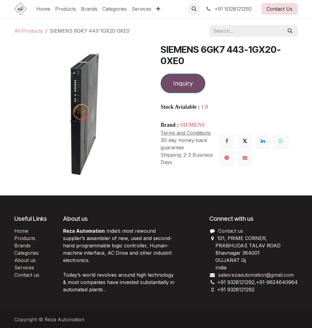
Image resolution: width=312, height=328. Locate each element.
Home (21, 231)
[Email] (245, 157)
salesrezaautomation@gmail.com (256, 275)
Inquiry (183, 83)
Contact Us (279, 9)
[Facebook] (226, 140)
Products (24, 238)
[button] (194, 8)
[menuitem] (43, 9)
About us (25, 260)
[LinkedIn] (263, 140)
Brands (22, 245)
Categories (26, 253)
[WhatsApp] (281, 140)
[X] (245, 140)
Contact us (26, 275)
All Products (28, 31)
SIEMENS (192, 125)
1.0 (204, 107)
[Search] (290, 31)
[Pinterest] (226, 157)
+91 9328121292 (228, 9)
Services (24, 267)
